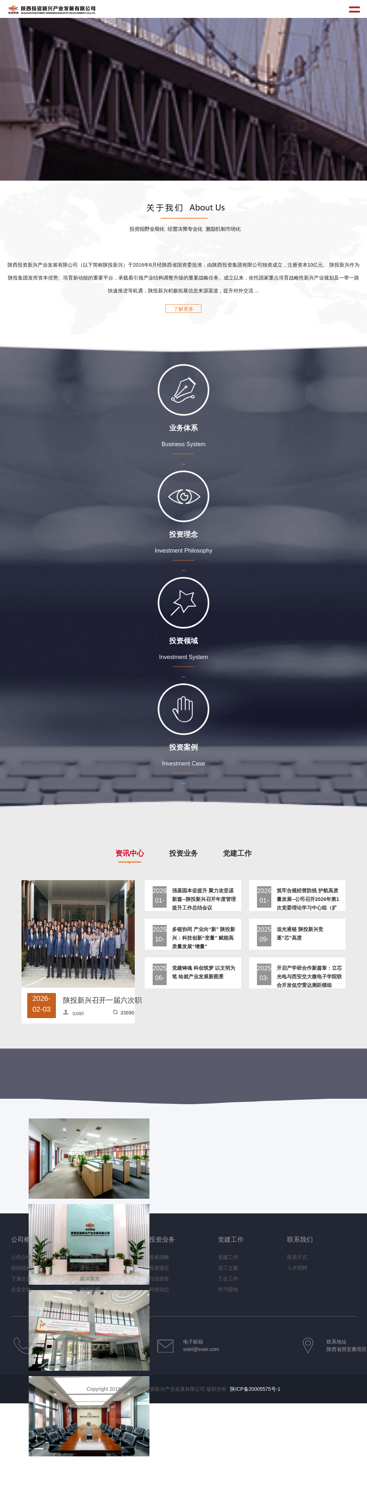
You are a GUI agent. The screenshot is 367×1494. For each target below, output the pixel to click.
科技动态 (159, 1289)
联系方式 (297, 1257)
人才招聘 (297, 1268)
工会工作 (228, 1278)
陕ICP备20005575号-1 (255, 1389)
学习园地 (228, 1289)
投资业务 (162, 1239)
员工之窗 (228, 1268)
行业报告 (159, 1278)
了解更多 (183, 309)
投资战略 (159, 1257)
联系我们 (300, 1239)
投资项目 (159, 1268)
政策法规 (90, 1289)
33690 (127, 1013)
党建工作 (231, 1239)
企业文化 (21, 1289)
